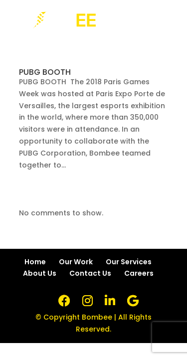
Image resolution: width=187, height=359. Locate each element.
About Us (39, 273)
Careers (139, 273)
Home (35, 262)
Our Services (129, 262)
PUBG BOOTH (45, 72)
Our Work (76, 262)
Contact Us (90, 273)
